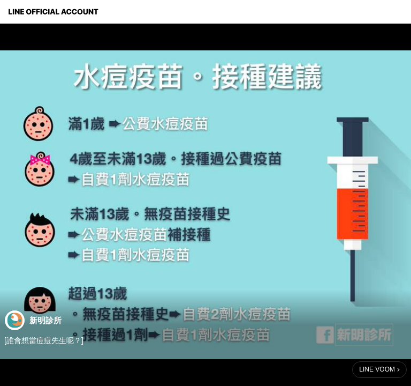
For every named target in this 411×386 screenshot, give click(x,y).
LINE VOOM (377, 369)
